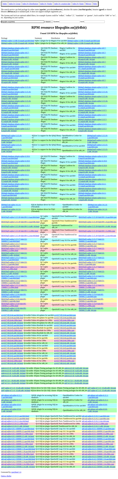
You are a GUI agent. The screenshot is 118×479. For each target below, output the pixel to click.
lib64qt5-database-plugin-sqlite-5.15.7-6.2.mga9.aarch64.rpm (92, 107)
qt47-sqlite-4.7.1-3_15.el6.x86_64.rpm (101, 388)
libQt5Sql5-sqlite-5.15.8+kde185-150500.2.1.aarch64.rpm (91, 296)
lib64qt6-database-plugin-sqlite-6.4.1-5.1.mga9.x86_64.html (15, 190)
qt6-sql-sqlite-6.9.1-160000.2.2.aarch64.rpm (98, 439)
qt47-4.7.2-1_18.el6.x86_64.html (13, 381)
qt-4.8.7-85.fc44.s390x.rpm (64, 320)
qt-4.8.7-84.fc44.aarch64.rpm (65, 335)
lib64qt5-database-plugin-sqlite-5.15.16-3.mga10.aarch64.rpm (93, 88)
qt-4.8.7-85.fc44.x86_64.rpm (64, 323)
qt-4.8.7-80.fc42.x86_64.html (12, 363)
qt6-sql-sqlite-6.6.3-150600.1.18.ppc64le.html (18, 452)
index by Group (14, 4)
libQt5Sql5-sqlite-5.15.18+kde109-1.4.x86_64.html (20, 226)
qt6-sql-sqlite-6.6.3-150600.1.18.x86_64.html (18, 457)
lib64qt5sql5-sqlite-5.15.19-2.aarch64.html (11, 137)
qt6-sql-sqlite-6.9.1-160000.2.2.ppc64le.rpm (98, 441)
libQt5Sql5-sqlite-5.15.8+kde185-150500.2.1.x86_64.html (13, 309)
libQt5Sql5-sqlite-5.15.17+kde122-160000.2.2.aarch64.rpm (91, 240)
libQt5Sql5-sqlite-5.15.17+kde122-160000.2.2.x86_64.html (14, 254)
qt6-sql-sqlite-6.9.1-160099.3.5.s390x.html (17, 434)
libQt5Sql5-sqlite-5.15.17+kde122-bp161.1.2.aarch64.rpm (91, 259)
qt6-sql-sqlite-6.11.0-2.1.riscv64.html (15, 421)
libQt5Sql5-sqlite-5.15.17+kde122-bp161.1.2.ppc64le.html (14, 263)
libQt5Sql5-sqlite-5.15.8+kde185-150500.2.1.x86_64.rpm (91, 309)
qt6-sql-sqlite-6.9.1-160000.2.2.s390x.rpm (97, 444)
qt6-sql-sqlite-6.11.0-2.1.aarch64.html (15, 416)
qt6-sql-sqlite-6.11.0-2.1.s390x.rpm (95, 424)
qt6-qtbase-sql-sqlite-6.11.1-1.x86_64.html (11, 401)
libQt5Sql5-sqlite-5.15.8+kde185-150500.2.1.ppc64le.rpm (91, 300)
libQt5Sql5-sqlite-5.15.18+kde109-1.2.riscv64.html (20, 236)
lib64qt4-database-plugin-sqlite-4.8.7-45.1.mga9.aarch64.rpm (92, 68)
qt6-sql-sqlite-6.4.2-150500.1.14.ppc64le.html (18, 462)
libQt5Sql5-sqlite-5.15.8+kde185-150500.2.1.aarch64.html (13, 296)
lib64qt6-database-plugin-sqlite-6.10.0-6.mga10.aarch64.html (15, 157)
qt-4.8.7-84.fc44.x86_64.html (12, 343)
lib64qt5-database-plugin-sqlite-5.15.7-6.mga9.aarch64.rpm (92, 125)
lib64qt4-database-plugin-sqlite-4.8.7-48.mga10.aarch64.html (15, 49)
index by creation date (62, 4)
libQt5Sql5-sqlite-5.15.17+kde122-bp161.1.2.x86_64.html (14, 272)
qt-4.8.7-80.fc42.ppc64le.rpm (65, 358)
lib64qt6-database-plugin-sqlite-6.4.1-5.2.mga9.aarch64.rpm (92, 176)
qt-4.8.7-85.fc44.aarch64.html (12, 315)
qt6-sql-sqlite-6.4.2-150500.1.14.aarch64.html (18, 459)
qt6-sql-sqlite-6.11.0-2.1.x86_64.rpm (95, 426)
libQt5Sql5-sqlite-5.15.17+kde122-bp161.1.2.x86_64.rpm (91, 272)
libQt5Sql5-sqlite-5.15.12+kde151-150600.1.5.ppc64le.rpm (91, 282)
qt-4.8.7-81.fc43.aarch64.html (12, 346)
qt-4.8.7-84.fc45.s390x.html (11, 330)
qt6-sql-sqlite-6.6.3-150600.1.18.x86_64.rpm (98, 457)
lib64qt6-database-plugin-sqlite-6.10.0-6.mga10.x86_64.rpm (92, 167)
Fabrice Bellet (6, 476)
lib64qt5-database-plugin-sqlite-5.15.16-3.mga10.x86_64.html (16, 97)
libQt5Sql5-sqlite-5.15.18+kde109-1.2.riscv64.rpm (97, 236)
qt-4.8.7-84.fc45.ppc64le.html (12, 328)
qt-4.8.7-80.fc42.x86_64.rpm (64, 363)
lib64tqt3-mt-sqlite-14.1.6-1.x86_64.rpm (97, 210)
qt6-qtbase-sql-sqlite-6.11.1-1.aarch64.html (11, 396)
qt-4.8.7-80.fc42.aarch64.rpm (65, 356)
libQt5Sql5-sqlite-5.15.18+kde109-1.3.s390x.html (19, 231)
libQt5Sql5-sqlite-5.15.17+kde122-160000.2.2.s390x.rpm (91, 249)
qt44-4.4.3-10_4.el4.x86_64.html (13, 373)
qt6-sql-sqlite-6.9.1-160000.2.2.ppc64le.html (17, 441)
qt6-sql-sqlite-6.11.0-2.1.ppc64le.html (15, 419)
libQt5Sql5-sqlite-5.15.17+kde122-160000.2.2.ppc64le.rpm (91, 245)
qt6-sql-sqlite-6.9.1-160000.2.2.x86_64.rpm (98, 446)
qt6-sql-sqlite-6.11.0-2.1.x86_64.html (15, 426)
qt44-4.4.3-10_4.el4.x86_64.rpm (76, 373)
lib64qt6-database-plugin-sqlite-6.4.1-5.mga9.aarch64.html (15, 194)
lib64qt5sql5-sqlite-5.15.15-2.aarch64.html (11, 146)
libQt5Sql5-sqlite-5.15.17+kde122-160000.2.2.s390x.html (14, 249)
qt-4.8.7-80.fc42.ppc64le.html (12, 358)
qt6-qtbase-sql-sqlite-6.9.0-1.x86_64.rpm (97, 410)
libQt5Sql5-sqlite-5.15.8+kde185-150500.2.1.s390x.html (13, 305)
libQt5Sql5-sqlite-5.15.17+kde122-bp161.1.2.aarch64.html (14, 259)
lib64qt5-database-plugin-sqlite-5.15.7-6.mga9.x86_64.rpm (92, 130)
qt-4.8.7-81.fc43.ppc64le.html (12, 348)
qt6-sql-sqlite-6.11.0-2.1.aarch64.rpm (95, 416)
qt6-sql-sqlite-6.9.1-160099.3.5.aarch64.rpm (98, 429)
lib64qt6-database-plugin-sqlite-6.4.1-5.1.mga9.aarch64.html (15, 185)
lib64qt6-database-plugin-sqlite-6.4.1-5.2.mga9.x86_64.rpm (92, 180)
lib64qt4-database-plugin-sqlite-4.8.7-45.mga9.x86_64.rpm (92, 81)
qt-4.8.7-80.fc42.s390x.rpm (64, 361)
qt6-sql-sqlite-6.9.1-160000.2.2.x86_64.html (17, 446)
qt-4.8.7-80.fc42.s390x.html (11, 361)
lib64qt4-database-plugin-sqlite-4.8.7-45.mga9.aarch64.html (15, 77)
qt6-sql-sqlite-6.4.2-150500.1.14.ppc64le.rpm (98, 462)
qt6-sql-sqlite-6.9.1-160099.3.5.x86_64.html (17, 436)
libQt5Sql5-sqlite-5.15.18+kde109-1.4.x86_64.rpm (97, 226)
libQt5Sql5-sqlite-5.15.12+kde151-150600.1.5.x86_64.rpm (91, 291)
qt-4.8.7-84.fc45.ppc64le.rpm (65, 328)
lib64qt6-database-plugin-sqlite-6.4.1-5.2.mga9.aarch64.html (15, 176)
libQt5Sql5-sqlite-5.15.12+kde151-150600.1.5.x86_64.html (14, 291)
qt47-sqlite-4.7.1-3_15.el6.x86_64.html (15, 388)
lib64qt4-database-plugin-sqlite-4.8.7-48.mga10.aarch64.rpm (92, 49)
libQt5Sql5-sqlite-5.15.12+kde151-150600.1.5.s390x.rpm (91, 286)
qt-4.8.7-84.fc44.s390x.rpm (64, 341)
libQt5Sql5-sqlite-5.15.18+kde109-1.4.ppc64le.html (20, 222)
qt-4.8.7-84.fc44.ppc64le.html (12, 338)
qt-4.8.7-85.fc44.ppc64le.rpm (65, 318)
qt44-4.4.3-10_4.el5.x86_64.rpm (76, 368)
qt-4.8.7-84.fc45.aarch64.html (12, 325)
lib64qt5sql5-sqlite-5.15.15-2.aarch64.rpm (97, 146)
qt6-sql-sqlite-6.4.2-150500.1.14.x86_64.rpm (98, 467)
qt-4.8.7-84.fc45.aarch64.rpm (65, 325)
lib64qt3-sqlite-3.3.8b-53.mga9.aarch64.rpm (83, 41)
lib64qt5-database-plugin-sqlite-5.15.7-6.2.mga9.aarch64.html (15, 107)
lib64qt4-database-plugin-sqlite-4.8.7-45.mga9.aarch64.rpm (92, 77)
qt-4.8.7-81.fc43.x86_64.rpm (64, 353)
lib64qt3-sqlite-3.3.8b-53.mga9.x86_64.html (17, 43)
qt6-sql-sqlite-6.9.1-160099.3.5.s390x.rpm (97, 434)
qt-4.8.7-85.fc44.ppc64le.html (12, 318)
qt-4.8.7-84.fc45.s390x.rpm (64, 330)
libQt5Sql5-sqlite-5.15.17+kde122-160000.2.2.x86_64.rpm (91, 254)
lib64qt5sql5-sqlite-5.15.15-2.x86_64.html (11, 150)
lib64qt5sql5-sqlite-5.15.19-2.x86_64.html (11, 141)
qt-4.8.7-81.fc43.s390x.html (11, 351)
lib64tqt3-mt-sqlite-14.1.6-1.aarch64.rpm (97, 206)
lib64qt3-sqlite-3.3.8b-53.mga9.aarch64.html (17, 41)
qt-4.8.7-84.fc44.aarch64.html (12, 335)
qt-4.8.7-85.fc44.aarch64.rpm (65, 315)
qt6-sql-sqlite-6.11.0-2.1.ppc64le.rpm (95, 419)
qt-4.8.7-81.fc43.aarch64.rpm (65, 346)
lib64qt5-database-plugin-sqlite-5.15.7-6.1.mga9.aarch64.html (15, 116)
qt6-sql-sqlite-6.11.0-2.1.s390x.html (14, 424)
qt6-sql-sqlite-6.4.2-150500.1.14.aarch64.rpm (98, 459)
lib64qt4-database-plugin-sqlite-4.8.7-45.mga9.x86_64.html (15, 81)
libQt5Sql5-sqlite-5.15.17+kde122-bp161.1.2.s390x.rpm (91, 268)
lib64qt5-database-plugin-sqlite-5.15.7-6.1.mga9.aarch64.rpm (92, 116)
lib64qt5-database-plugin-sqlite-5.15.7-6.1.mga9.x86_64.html (15, 120)
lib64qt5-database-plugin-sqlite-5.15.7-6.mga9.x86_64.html (15, 130)
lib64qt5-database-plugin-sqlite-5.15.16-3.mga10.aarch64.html (16, 88)
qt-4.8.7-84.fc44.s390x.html (11, 341)
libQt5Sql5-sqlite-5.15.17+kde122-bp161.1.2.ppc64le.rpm (91, 263)
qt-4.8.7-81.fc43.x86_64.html (12, 353)
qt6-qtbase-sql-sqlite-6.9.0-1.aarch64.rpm (97, 406)
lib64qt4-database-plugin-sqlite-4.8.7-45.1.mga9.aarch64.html (15, 68)
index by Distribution (30, 4)
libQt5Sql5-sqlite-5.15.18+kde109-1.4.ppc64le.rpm (97, 222)
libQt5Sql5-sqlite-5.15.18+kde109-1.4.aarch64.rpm (97, 217)
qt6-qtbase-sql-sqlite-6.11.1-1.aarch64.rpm (98, 396)
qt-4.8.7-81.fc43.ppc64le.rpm (65, 348)
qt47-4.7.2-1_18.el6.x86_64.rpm (76, 381)
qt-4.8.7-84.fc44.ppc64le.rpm (65, 338)
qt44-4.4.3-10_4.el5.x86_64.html (13, 368)
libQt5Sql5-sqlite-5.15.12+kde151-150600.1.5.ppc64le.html (14, 282)
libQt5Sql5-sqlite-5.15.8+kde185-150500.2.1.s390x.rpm (91, 305)
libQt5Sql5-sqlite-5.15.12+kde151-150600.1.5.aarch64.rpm (91, 277)
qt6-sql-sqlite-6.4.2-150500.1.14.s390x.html (17, 464)
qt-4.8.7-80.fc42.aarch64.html (12, 356)
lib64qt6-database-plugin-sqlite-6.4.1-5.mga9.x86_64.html (15, 199)
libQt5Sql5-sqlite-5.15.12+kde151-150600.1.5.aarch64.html (14, 277)
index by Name (78, 4)
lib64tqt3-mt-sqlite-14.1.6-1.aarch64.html (11, 206)
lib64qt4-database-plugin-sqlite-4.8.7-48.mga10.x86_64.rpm (92, 58)
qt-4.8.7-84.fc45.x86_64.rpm (64, 333)
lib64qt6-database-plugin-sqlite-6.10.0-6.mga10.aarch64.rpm (92, 157)
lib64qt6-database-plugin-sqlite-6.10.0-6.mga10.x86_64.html (15, 167)
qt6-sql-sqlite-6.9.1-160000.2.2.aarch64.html (17, 439)
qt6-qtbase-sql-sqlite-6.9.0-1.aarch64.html (11, 406)
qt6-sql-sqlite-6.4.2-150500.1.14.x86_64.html (18, 467)
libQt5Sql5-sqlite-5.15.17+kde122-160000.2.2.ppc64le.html (14, 245)
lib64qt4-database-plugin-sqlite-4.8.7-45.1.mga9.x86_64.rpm (92, 72)
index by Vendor (46, 4)
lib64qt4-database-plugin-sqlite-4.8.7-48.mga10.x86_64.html (15, 58)
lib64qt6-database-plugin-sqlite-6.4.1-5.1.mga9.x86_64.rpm (92, 190)
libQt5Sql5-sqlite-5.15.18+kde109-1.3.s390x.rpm (97, 231)
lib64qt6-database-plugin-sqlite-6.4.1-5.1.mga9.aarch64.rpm (92, 185)
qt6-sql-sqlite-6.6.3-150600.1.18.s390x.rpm (98, 454)
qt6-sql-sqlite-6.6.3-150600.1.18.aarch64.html (18, 449)
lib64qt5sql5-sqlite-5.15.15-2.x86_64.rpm (97, 150)
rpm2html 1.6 (16, 472)
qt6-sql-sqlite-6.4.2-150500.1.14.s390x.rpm (98, 464)
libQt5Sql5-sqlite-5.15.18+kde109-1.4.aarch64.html (20, 217)
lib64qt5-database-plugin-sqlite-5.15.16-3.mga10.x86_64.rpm (93, 97)
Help (95, 4)
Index (5, 4)
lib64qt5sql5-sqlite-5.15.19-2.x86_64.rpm (97, 141)
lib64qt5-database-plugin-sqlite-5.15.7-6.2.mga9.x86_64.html (15, 111)
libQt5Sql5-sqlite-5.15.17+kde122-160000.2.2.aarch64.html (14, 240)
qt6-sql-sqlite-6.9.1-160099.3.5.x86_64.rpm (98, 436)
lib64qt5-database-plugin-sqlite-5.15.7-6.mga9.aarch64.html (15, 125)
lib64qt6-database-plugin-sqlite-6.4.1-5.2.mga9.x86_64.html (15, 180)
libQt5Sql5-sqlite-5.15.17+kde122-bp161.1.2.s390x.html (14, 268)
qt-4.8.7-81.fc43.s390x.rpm (64, 351)
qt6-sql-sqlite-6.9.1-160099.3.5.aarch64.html (17, 429)
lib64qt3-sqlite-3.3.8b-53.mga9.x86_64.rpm (83, 43)
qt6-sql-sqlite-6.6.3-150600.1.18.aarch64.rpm (98, 449)
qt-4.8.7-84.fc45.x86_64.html (12, 333)
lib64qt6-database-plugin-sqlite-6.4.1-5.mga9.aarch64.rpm (92, 194)
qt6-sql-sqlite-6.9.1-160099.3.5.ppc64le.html (17, 431)
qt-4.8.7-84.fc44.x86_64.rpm (64, 343)
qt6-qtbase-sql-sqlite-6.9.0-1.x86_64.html (11, 410)
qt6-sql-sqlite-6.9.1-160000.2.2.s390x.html (17, 444)
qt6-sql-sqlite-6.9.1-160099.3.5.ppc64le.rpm (98, 431)
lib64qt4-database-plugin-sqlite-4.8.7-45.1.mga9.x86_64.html (15, 72)
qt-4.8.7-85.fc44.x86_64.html (12, 323)
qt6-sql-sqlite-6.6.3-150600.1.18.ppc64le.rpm (98, 452)
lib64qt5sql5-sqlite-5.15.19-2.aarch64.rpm (97, 137)
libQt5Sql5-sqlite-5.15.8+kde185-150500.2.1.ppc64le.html (13, 300)
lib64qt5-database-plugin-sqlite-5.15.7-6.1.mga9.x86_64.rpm (92, 120)
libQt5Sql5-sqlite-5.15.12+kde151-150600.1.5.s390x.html (14, 286)
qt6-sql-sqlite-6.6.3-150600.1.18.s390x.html (17, 454)
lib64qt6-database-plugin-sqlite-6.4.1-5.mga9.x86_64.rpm (92, 199)
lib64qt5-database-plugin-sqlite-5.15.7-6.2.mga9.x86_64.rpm (92, 111)
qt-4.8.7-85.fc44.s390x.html (11, 320)
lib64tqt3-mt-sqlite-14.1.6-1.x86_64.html (11, 210)
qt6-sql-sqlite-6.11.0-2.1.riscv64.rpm (95, 421)
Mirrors (88, 4)
